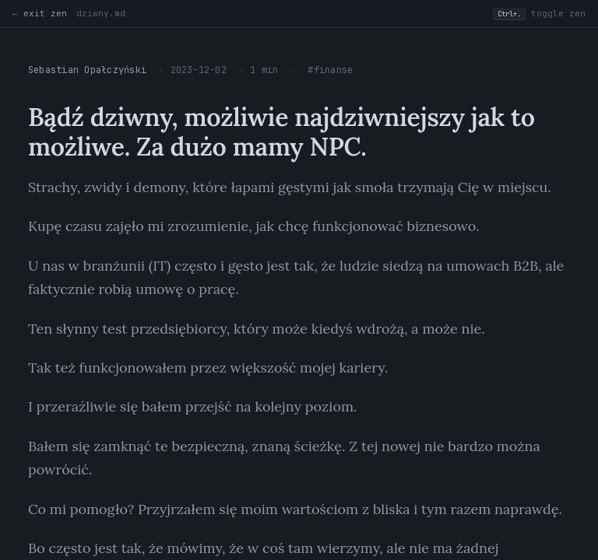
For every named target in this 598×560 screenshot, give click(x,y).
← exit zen (39, 13)
